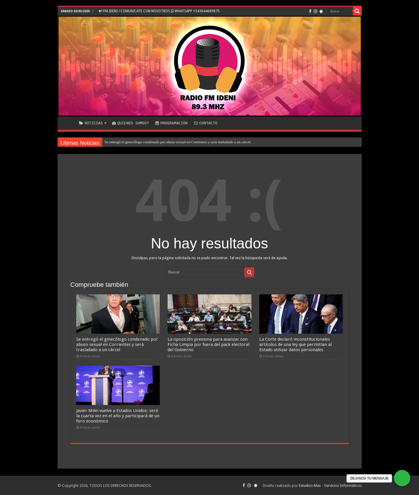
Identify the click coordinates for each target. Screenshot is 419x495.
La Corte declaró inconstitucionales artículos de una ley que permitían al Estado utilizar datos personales (295, 344)
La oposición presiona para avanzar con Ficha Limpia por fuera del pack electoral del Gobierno (208, 344)
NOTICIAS (91, 123)
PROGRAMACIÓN (171, 123)
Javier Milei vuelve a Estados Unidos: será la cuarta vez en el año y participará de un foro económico (117, 416)
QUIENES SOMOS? (130, 123)
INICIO (68, 122)
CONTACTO (205, 123)
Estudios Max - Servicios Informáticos (330, 485)
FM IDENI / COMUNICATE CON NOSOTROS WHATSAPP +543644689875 (159, 11)
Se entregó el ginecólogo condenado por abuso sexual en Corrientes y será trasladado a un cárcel (177, 142)
